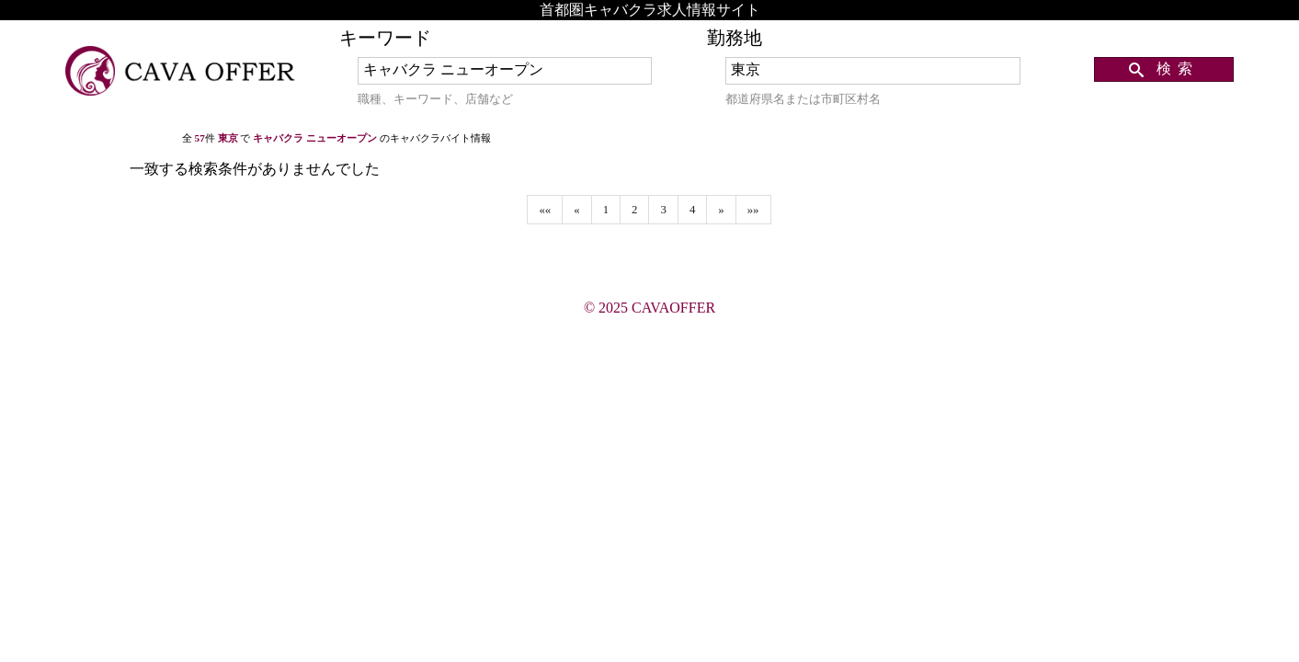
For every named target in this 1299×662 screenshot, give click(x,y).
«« (545, 209)
